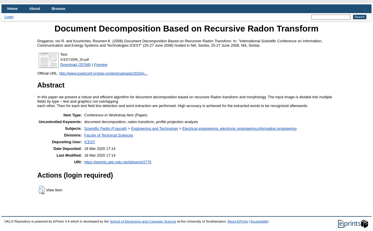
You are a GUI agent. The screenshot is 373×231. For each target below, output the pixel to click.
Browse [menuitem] (58, 8)
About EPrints (238, 221)
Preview (101, 64)
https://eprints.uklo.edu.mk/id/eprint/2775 (117, 162)
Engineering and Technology (154, 128)
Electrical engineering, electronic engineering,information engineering (239, 128)
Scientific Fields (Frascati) (105, 128)
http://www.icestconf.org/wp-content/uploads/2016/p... (103, 73)
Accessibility (260, 221)
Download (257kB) (75, 64)
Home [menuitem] (12, 8)
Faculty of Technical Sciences (108, 135)
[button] (41, 190)
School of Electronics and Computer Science (143, 221)
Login (8, 17)
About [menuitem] (34, 8)
